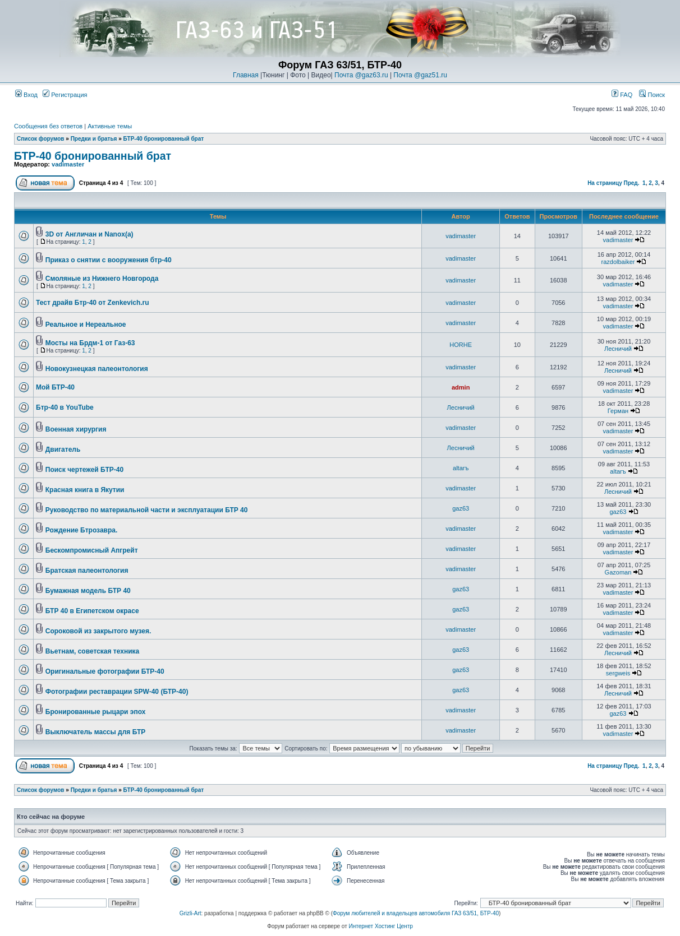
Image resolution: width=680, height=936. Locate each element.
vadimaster (68, 164)
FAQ (622, 94)
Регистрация (65, 94)
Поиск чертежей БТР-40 (84, 470)
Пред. (632, 183)
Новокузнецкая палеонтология (96, 369)
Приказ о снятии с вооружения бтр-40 (108, 260)
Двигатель (63, 449)
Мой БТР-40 (55, 387)
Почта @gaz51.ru (420, 75)
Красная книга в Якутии (85, 490)
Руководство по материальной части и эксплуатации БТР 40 (146, 510)
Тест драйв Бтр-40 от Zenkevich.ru (92, 303)
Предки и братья (94, 139)
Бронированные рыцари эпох (95, 712)
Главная (246, 75)
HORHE (460, 344)
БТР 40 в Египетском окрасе (92, 611)
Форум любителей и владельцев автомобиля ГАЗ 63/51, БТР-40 (416, 913)
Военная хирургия (76, 429)
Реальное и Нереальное (85, 324)
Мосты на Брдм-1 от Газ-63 (90, 343)
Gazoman (618, 572)
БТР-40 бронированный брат (163, 139)
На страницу (604, 183)
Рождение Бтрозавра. (81, 530)
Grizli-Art (190, 913)
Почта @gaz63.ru (361, 75)
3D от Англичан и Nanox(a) (89, 234)
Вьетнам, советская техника (92, 651)
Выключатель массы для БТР (95, 732)
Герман (618, 410)
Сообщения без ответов (48, 126)
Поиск (652, 94)
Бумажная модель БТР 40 (88, 591)
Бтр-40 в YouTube (65, 407)
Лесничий (618, 348)
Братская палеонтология (86, 570)
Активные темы (110, 126)
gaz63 (460, 508)
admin (461, 387)
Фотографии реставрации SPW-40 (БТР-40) (117, 692)
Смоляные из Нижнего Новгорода (102, 278)
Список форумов (41, 139)
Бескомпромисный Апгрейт (91, 550)
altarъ (460, 468)
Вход (26, 94)
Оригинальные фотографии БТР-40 (104, 671)
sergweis (618, 673)
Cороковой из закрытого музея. (98, 631)
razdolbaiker (618, 261)
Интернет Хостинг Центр (381, 926)
